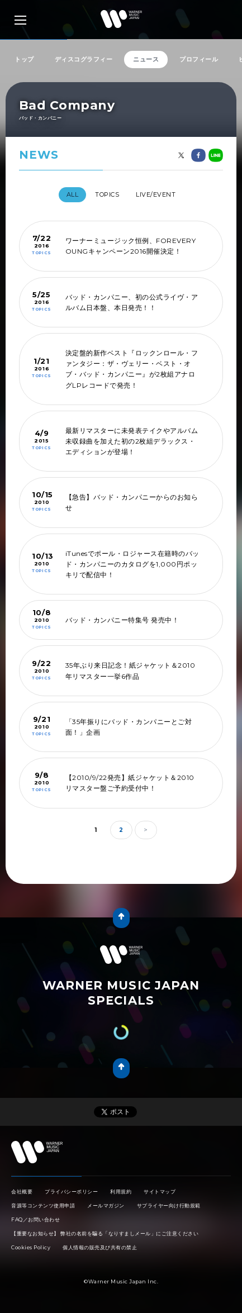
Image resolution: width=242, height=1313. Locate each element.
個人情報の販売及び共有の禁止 (100, 1247)
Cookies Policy (30, 1247)
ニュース (146, 59)
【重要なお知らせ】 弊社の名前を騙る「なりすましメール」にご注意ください (104, 1233)
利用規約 (120, 1191)
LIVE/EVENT (155, 194)
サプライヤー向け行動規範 (169, 1205)
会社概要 (21, 1191)
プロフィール (198, 59)
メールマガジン (106, 1205)
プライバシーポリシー (71, 1191)
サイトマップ (159, 1191)
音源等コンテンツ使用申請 (43, 1205)
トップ (24, 59)
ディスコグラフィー (84, 59)
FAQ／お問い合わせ (35, 1219)
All (73, 194)
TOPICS (107, 194)
